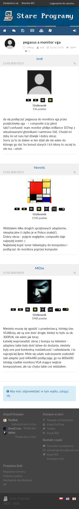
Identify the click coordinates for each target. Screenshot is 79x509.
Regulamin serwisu (14, 471)
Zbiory (40, 30)
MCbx (39, 268)
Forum (13, 30)
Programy (22, 30)
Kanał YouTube (55, 424)
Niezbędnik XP (50, 30)
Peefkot (10, 420)
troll (39, 59)
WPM (9, 433)
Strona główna (4, 30)
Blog (31, 30)
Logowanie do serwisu (62, 3)
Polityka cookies (13, 476)
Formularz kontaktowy (60, 446)
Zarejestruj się (10, 3)
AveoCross (12, 428)
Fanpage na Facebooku (60, 420)
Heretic (39, 167)
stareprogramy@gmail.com (63, 450)
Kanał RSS (53, 433)
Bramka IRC (28, 3)
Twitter (51, 428)
